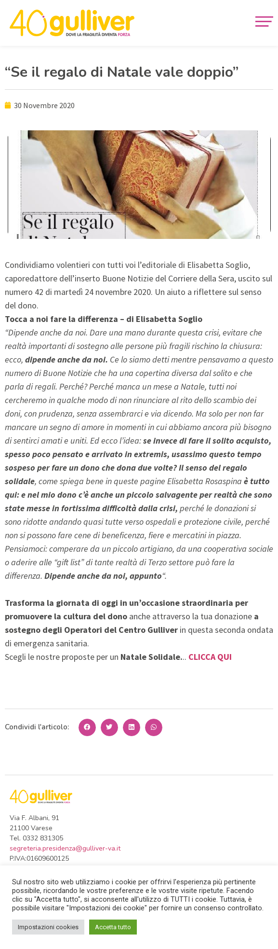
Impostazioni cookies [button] (48, 927)
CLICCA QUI (210, 656)
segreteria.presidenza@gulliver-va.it (65, 848)
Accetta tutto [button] (113, 927)
